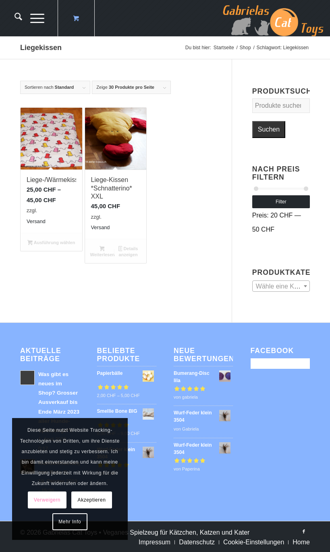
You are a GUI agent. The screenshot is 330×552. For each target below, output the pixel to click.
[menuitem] (14, 18)
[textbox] (281, 286)
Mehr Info (69, 522)
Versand (36, 221)
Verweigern (47, 500)
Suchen (269, 129)
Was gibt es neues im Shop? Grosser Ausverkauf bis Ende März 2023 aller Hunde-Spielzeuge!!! (58, 402)
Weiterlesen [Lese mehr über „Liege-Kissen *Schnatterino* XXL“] (102, 251)
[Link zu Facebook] (304, 531)
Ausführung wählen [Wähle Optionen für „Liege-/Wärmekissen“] (51, 243)
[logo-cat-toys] (273, 18)
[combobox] (281, 286)
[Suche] (14, 18)
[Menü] (33, 18)
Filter (281, 202)
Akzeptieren (92, 500)
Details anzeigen (128, 251)
